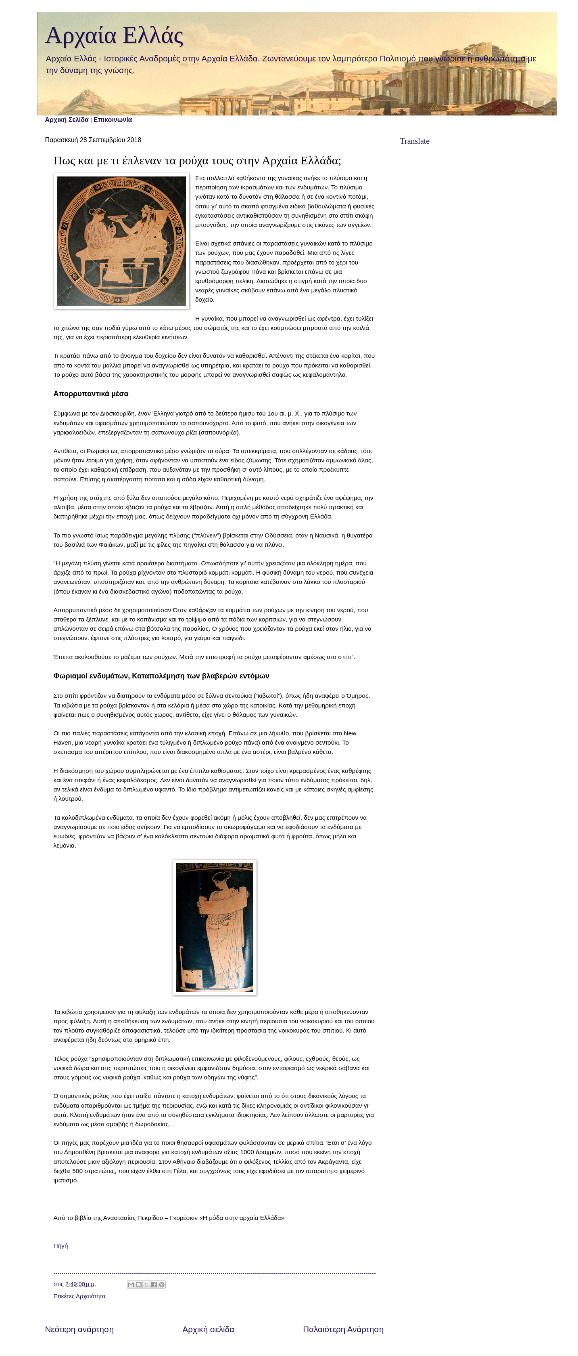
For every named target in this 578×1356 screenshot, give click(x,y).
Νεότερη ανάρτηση (79, 1329)
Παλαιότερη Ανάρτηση (343, 1329)
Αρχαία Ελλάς (114, 34)
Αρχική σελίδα (208, 1329)
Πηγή (61, 1245)
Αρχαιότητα (90, 1296)
